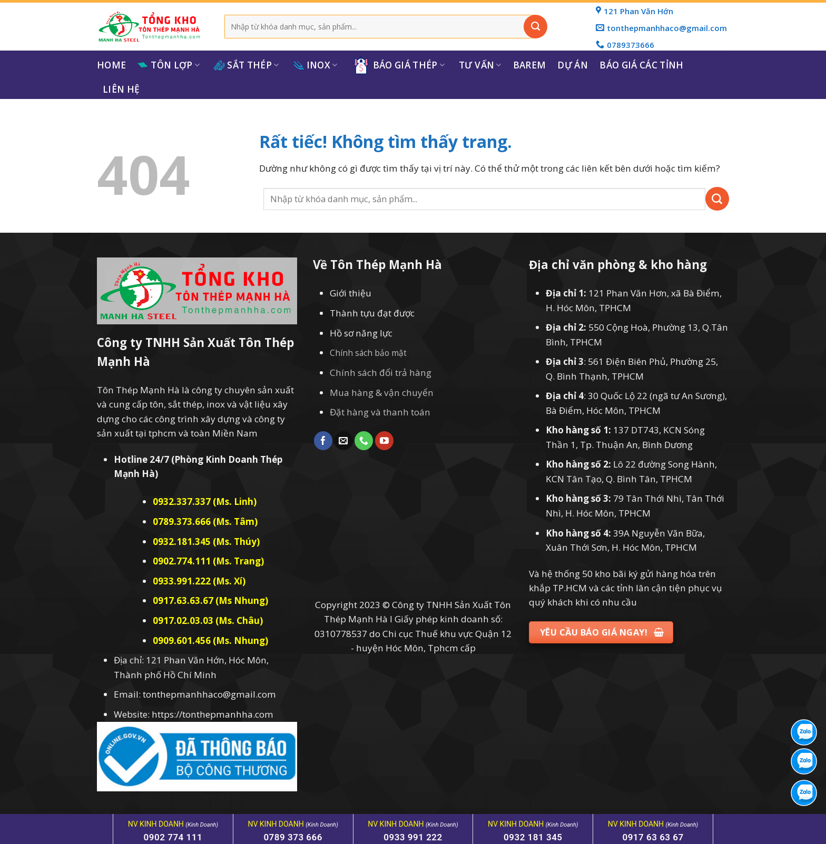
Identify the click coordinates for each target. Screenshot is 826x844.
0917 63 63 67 (652, 837)
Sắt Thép (246, 65)
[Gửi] (535, 26)
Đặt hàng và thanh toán (380, 412)
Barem (529, 65)
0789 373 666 (292, 837)
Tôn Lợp (168, 65)
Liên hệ (121, 89)
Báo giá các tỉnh (641, 65)
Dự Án (572, 65)
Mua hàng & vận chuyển (382, 392)
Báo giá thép (398, 65)
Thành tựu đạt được (372, 313)
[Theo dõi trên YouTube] (384, 440)
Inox (315, 65)
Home (111, 65)
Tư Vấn (480, 65)
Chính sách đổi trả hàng (380, 372)
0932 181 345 (533, 837)
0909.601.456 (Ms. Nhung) (210, 640)
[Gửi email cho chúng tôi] (343, 440)
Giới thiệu (350, 293)
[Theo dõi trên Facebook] (323, 440)
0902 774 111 (173, 837)
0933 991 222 (413, 837)
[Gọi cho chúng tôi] (364, 440)
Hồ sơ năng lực (361, 333)
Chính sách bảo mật (368, 353)
